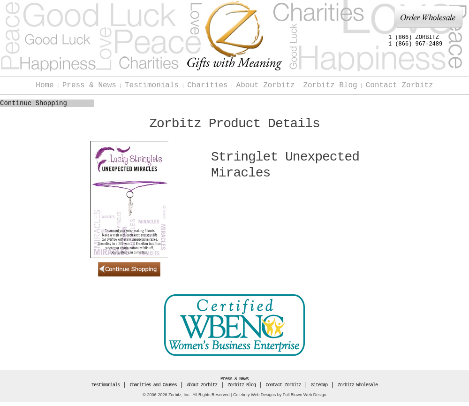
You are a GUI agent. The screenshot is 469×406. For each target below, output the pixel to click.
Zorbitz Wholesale (358, 385)
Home (44, 85)
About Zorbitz (265, 85)
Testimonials (152, 85)
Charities (207, 85)
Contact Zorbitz (399, 85)
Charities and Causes (153, 385)
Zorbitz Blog (330, 85)
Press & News (89, 85)
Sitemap (319, 385)
